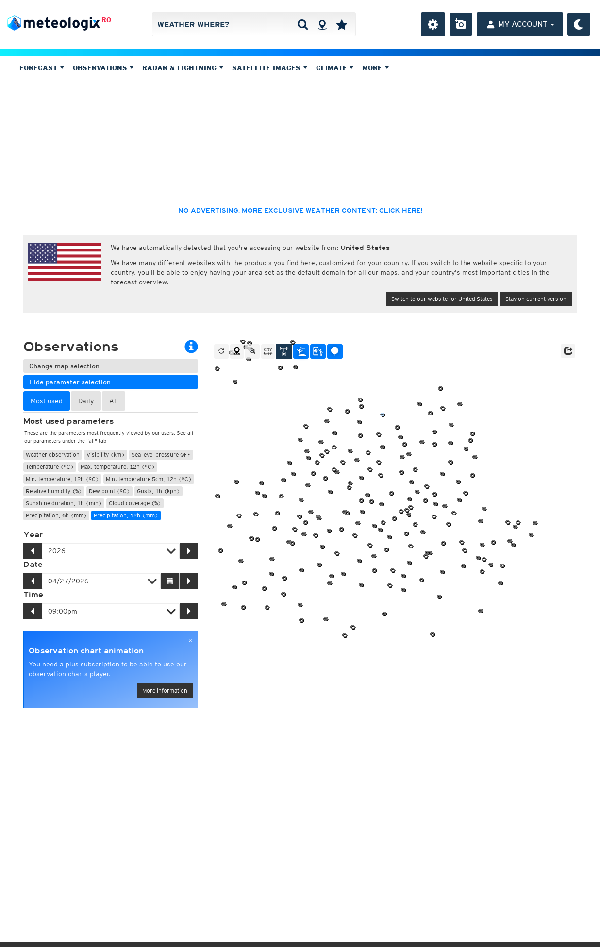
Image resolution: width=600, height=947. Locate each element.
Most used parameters (68, 421)
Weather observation (53, 454)
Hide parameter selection (70, 382)
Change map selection (64, 366)
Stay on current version (536, 298)
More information (164, 690)
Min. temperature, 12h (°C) (62, 478)
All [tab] (113, 401)
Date (33, 564)
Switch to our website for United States (442, 298)
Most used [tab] (47, 401)
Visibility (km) (105, 454)
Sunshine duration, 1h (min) (64, 503)
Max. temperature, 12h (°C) (118, 466)
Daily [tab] (86, 401)
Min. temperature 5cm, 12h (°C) (149, 478)
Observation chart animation (86, 651)
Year (33, 535)
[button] (568, 351)
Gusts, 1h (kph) (158, 491)
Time (33, 594)
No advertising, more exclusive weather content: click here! (300, 210)
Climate (335, 68)
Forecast (41, 68)
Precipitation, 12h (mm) (126, 515)
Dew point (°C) (109, 491)
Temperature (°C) (50, 466)
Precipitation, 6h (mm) (56, 515)
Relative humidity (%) (54, 491)
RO (106, 20)
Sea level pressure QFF (161, 454)
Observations (103, 68)
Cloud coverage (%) (135, 503)
